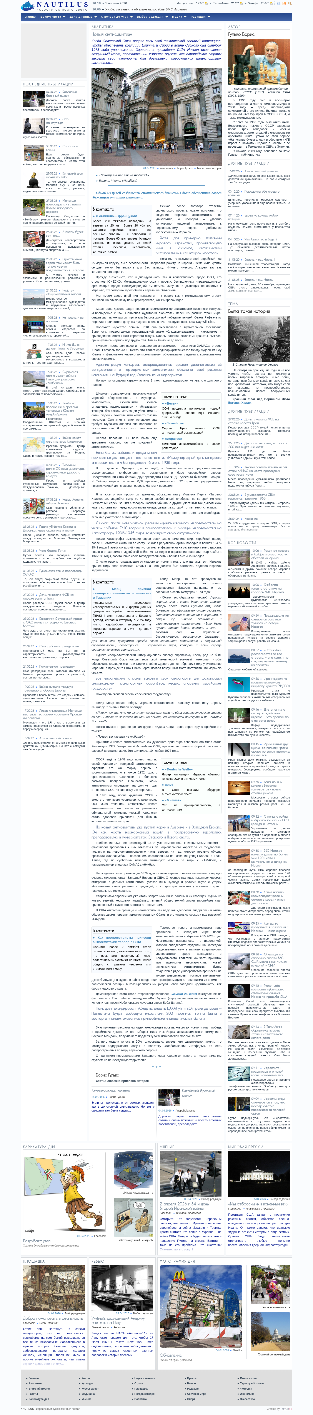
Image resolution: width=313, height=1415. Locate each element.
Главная (34, 1378)
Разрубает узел (36, 1241)
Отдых (138, 1383)
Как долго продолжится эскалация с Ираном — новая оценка (270, 927)
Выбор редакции (211, 1199)
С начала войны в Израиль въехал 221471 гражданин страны (270, 820)
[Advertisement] (54, 50)
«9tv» (169, 785)
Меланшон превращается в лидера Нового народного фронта (63, 206)
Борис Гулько (117, 1096)
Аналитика (36, 1383)
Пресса (191, 1378)
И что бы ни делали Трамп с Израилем (65, 346)
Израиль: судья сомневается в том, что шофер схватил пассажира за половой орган (268, 1106)
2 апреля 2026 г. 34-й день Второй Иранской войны (184, 1206)
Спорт (191, 1399)
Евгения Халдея (240, 402)
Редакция (193, 1388)
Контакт (87, 1378)
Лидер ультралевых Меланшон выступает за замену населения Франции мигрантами (53, 714)
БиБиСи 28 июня (184, 994)
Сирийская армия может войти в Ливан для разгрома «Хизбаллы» (62, 377)
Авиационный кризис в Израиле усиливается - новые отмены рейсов (266, 787)
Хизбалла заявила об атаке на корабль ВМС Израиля (267, 588)
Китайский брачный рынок (61, 93)
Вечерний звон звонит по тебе (64, 175)
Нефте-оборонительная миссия (63, 292)
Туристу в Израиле (252, 1383)
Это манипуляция (57, 121)
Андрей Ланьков (185, 1110)
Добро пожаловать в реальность (53, 1318)
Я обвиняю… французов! (116, 216)
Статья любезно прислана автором (122, 1081)
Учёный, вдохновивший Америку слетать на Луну (118, 1320)
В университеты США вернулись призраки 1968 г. (251, 496)
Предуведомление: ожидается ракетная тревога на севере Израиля (270, 621)
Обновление (171, 1355)
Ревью (191, 1383)
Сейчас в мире (196, 1393)
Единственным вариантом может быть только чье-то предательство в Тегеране (65, 264)
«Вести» (171, 403)
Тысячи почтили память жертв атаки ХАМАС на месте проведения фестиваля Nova (257, 470)
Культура (87, 1383)
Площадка (141, 1388)
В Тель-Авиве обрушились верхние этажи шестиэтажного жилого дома (267, 1032)
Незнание (251, 518)
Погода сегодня (144, 1393)
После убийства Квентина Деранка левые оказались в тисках (49, 528)
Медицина (88, 1393)
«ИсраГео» (173, 438)
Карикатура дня (39, 1399)
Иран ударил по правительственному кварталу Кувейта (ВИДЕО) (270, 682)
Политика (140, 1399)
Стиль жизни (248, 1378)
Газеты (33, 1393)
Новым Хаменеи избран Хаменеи (65, 501)
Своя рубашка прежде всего (59, 646)
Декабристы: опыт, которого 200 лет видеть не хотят (257, 445)
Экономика (247, 1393)
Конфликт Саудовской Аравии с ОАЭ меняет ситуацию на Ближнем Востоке (53, 622)
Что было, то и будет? (261, 239)
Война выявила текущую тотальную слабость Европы (48, 688)
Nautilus (237, 1350)
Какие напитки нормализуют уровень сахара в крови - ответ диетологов (268, 897)
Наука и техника (144, 1378)
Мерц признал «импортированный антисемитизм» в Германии (122, 593)
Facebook (100, 1236)
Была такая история (209, 168)
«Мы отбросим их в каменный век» (258, 1204)
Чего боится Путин (52, 550)
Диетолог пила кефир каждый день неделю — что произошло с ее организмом (270, 715)
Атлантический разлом (55, 738)
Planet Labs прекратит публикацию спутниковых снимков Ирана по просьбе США (269, 991)
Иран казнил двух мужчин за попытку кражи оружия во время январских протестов (270, 749)
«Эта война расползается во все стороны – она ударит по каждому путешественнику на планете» (269, 657)
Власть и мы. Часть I (259, 280)
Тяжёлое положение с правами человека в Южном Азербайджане (62, 408)
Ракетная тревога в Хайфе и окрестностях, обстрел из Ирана (270, 554)
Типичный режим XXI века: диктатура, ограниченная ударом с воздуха (65, 470)
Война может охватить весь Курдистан (64, 439)
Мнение (86, 1399)
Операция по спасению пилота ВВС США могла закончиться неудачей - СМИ (268, 959)
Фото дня (246, 1388)
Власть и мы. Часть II (260, 259)
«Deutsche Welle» (179, 769)
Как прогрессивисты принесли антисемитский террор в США (122, 940)
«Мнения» (173, 800)
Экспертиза (247, 1399)
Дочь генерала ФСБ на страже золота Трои (48, 596)
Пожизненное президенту (57, 666)
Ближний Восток (39, 1388)
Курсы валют (90, 1388)
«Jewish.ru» (174, 423)
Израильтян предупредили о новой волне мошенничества (267, 1071)
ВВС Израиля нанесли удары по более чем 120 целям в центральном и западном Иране (269, 858)
